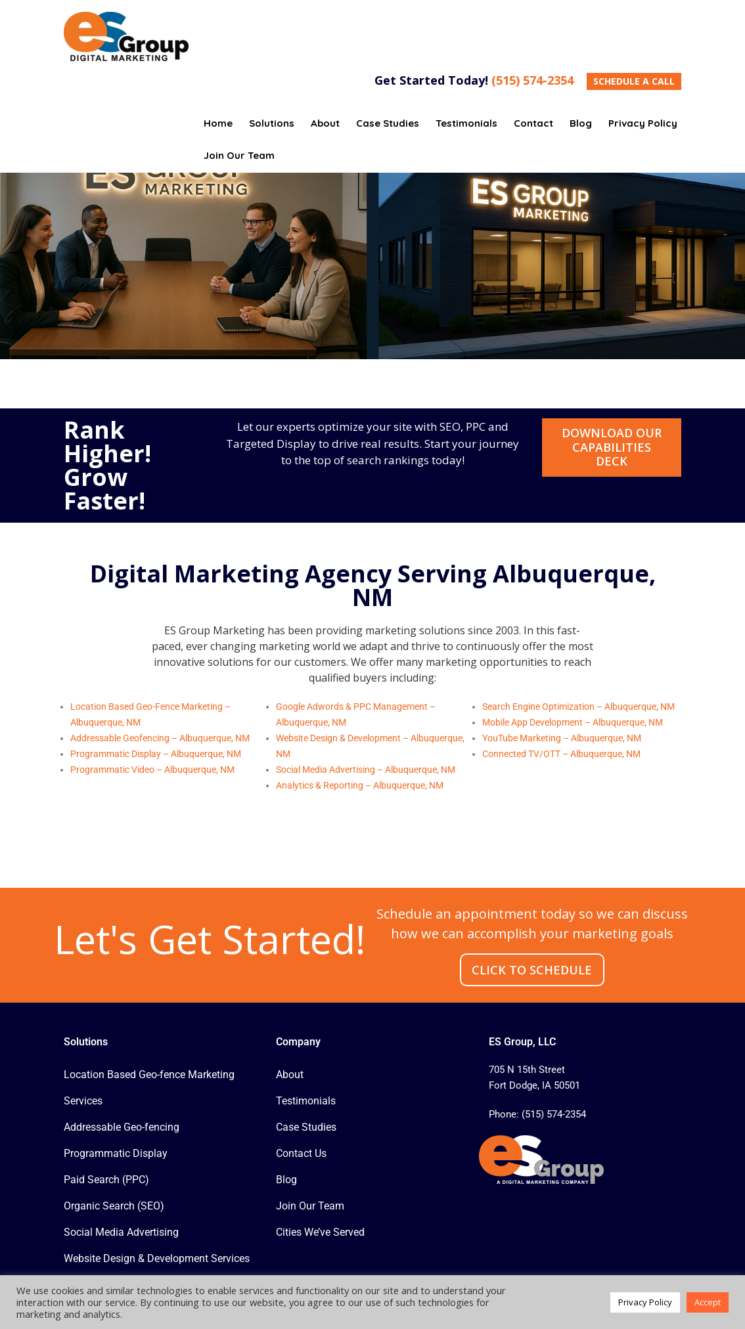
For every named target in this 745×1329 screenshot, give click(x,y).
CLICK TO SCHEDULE (532, 970)
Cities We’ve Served (320, 1232)
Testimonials (306, 1101)
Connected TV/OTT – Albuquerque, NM (561, 754)
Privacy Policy (645, 1302)
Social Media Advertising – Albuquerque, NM (365, 769)
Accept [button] (707, 1302)
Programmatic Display (116, 1153)
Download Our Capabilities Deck (612, 447)
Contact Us (301, 1153)
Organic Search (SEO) (114, 1206)
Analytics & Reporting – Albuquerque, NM (359, 785)
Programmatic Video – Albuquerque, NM (152, 769)
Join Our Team (310, 1206)
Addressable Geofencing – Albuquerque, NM (160, 738)
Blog (286, 1179)
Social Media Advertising (121, 1232)
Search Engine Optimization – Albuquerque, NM (578, 706)
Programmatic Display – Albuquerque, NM (155, 754)
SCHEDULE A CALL (634, 81)
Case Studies (306, 1127)
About (290, 1074)
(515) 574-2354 (532, 80)
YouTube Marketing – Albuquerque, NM (561, 738)
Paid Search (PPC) (106, 1179)
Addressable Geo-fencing (121, 1127)
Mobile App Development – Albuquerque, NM (572, 722)
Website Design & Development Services (157, 1258)
